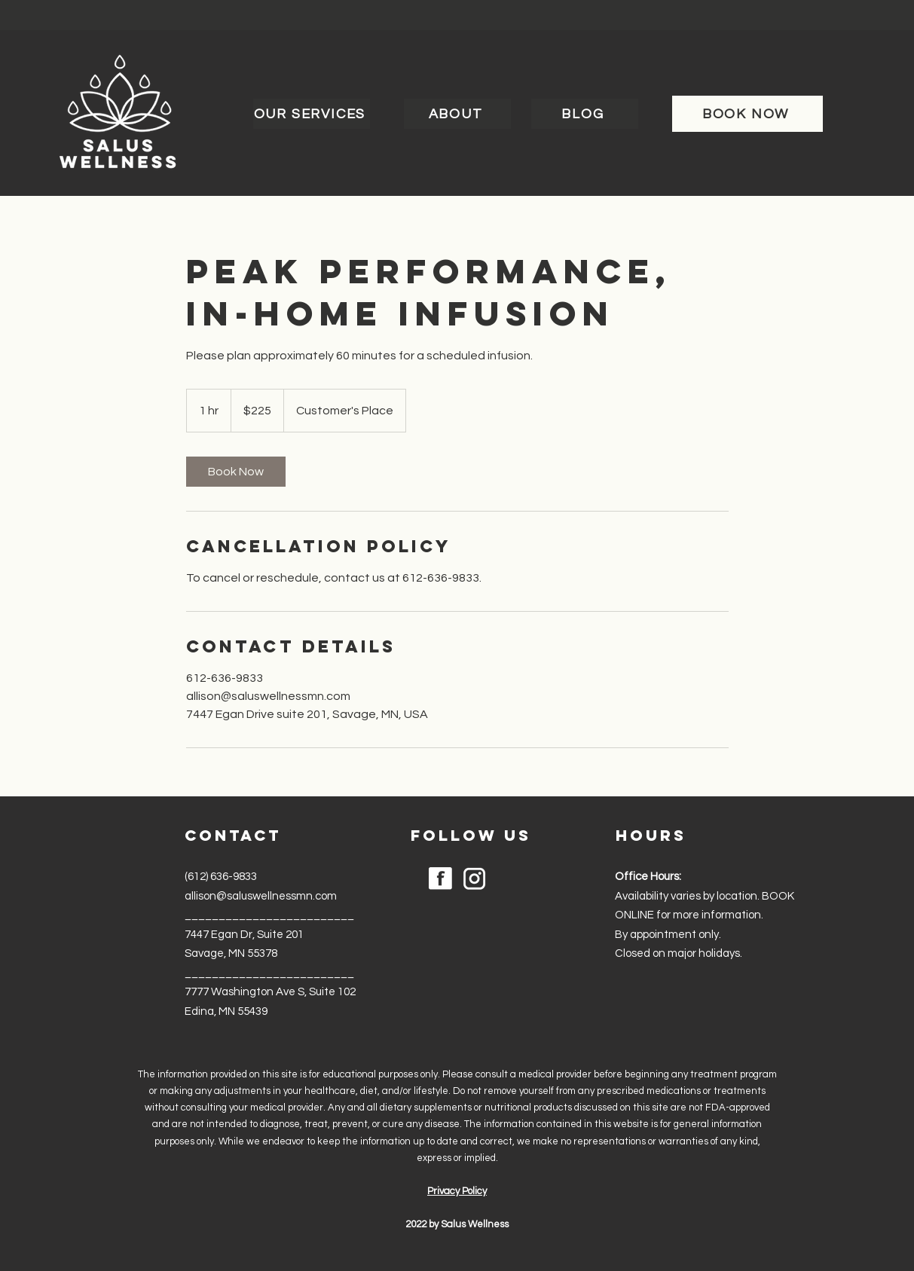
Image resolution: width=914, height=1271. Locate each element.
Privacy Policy (457, 1191)
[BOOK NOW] (747, 114)
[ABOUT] (457, 114)
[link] (236, 472)
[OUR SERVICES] (311, 114)
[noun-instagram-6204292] (474, 879)
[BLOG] (584, 114)
